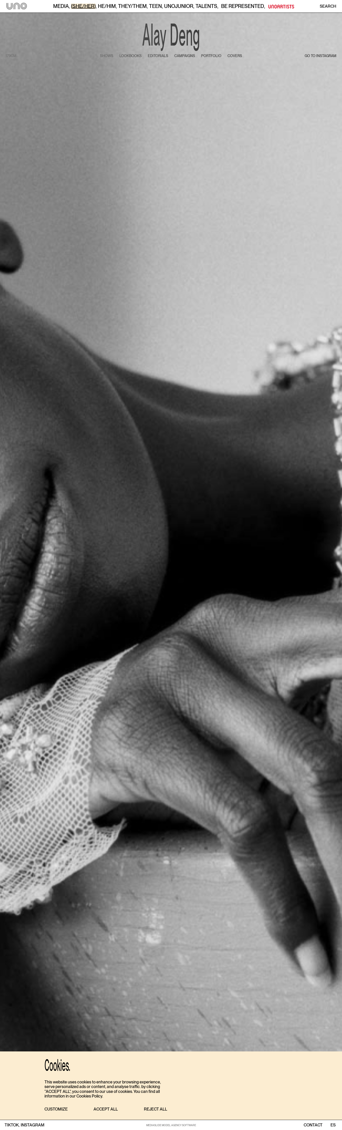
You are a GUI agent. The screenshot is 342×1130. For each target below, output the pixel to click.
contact (313, 1125)
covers (234, 56)
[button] (56, 1109)
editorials (158, 56)
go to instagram (320, 56)
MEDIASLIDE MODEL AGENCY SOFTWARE (171, 1125)
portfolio (211, 56)
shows (106, 56)
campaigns (184, 56)
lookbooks (130, 56)
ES (332, 1125)
